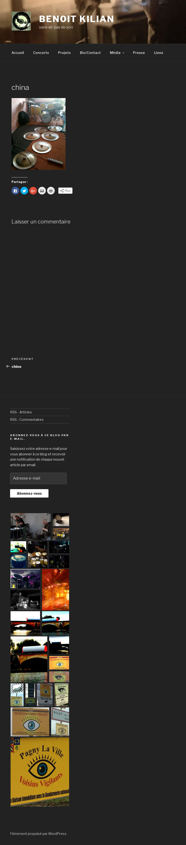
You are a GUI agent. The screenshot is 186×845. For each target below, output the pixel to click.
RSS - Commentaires (27, 419)
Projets (64, 53)
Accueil (18, 53)
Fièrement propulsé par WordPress (38, 834)
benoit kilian (76, 19)
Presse (139, 53)
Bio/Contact (90, 53)
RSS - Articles (21, 412)
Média (117, 53)
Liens (158, 53)
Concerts (41, 53)
